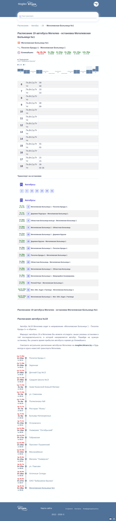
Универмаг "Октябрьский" (35, 430)
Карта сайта (46, 508)
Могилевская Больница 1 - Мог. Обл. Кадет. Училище (46, 297)
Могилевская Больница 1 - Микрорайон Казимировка (46, 276)
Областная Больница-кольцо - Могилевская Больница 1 (48, 220)
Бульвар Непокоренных (34, 415)
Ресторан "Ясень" (31, 408)
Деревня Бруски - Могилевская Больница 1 (42, 241)
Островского (29, 423)
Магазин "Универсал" (33, 459)
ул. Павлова (29, 466)
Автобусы (27, 184)
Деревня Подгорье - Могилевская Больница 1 (43, 214)
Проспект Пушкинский (33, 444)
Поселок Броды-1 (31, 358)
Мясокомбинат (30, 452)
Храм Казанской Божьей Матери (38, 387)
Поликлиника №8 (31, 401)
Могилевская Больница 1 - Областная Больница (44, 227)
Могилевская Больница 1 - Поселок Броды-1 (43, 207)
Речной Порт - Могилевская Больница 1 (41, 283)
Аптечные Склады (31, 473)
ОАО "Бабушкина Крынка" (35, 480)
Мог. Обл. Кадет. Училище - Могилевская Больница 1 (46, 290)
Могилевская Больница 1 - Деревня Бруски (42, 234)
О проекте (69, 509)
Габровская (28, 437)
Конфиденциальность (91, 509)
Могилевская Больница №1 (34, 43)
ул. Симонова (29, 394)
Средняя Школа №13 (33, 379)
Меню (96, 4)
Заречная (27, 365)
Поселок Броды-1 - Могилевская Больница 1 (43, 48)
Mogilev (22, 4)
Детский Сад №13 (31, 372)
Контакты (78, 509)
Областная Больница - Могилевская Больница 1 (44, 262)
